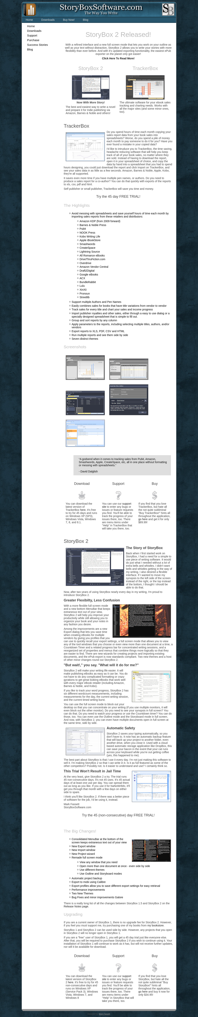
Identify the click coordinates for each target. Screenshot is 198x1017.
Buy (155, 484)
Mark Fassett (104, 1014)
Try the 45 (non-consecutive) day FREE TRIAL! (118, 815)
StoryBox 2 (90, 68)
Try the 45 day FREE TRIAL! (118, 196)
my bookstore (155, 925)
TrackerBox (145, 68)
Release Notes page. (76, 906)
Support (118, 484)
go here (143, 519)
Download (82, 484)
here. (83, 509)
